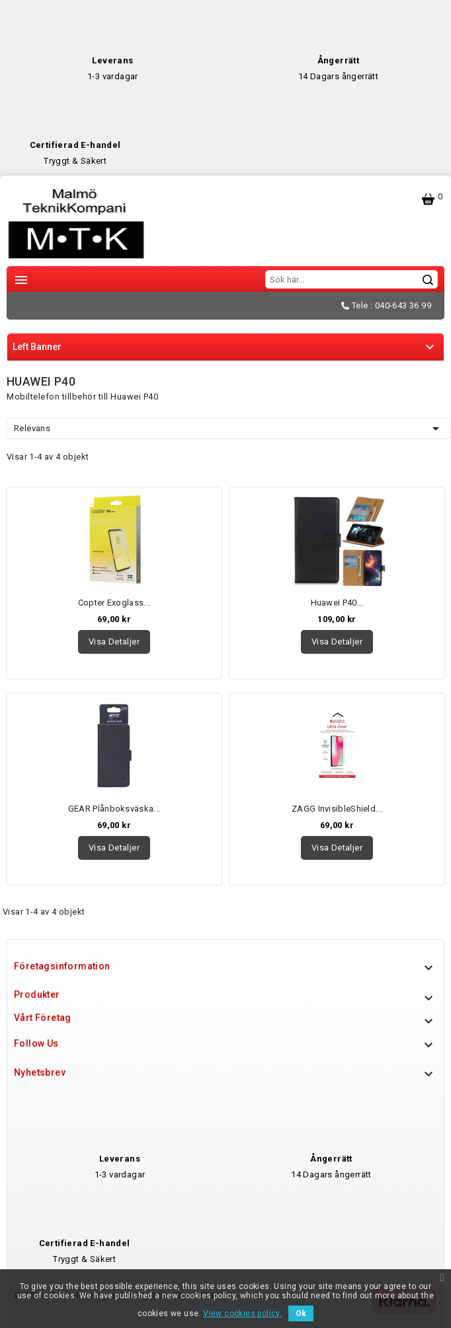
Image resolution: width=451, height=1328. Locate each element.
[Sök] (351, 279)
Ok (301, 1313)
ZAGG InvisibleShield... (337, 809)
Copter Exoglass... (114, 603)
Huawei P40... (337, 603)
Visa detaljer (114, 642)
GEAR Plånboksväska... (114, 809)
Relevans (229, 429)
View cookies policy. (242, 1313)
